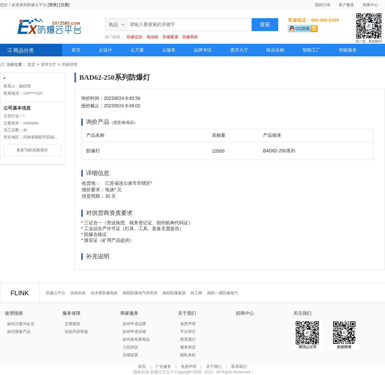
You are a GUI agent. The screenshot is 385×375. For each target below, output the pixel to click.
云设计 (105, 50)
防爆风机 (190, 37)
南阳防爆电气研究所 (140, 293)
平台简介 (188, 331)
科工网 (196, 293)
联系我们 (188, 339)
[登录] (53, 5)
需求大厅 (239, 50)
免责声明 (188, 324)
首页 (76, 50)
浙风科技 (78, 293)
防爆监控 (134, 37)
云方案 (137, 50)
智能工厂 (311, 50)
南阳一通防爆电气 (222, 293)
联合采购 (275, 50)
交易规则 (72, 324)
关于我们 (214, 366)
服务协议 (188, 347)
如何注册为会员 (20, 324)
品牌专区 (203, 50)
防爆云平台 (37, 5)
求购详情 (69, 64)
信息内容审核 (76, 331)
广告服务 (163, 366)
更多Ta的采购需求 (32, 150)
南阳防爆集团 (174, 293)
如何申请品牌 (134, 324)
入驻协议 (130, 347)
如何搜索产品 (18, 331)
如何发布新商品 (136, 339)
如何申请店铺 (134, 331)
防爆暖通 (170, 37)
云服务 (169, 50)
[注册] (64, 5)
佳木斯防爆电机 (104, 293)
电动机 (153, 37)
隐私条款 (188, 355)
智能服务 (348, 50)
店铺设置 (130, 355)
